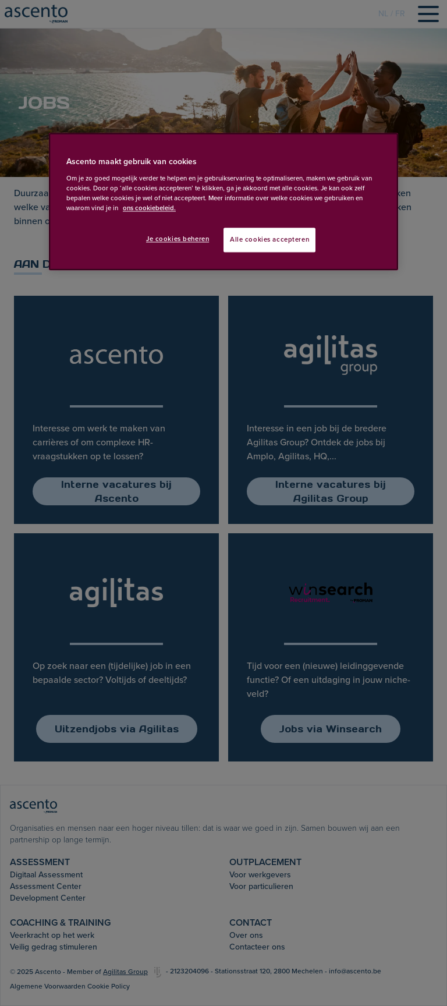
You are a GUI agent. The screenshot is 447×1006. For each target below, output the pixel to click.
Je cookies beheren (177, 239)
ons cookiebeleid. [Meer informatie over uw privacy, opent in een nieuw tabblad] (149, 208)
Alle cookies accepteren (269, 239)
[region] (223, 202)
